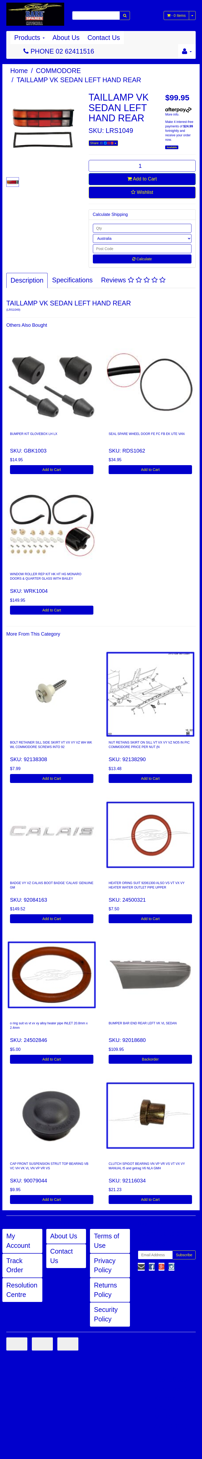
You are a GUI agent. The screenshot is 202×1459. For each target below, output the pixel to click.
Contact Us (103, 37)
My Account (18, 1240)
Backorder (150, 1059)
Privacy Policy (104, 1265)
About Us (66, 37)
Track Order (14, 1265)
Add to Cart (142, 178)
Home (19, 70)
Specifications (72, 280)
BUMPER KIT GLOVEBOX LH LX (33, 434)
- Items (176, 15)
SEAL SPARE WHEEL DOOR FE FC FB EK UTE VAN (147, 434)
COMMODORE (58, 70)
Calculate (142, 259)
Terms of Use (106, 1240)
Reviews (133, 280)
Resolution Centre (21, 1289)
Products (29, 37)
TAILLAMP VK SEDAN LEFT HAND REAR (79, 80)
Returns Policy (105, 1289)
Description (27, 280)
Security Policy (106, 1314)
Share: (103, 143)
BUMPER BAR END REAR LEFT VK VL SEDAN (143, 1023)
